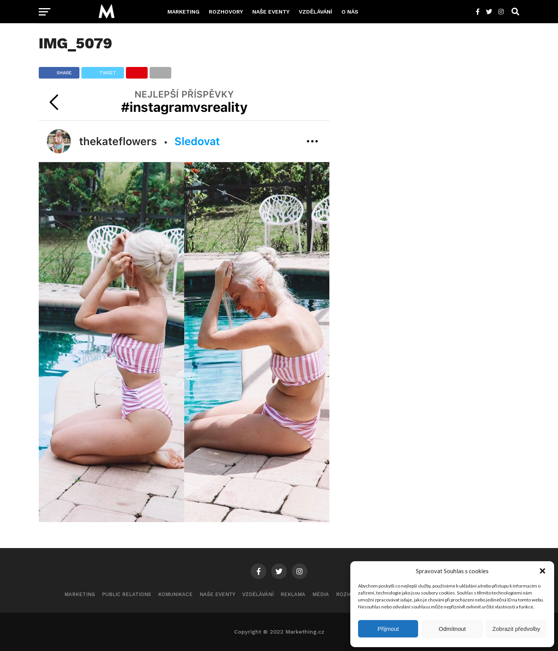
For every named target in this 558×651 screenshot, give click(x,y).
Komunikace (175, 594)
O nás (349, 12)
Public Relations (126, 594)
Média (320, 594)
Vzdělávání (315, 12)
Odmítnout (452, 628)
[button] (542, 571)
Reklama (293, 594)
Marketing (183, 12)
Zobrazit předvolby (516, 628)
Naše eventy (270, 12)
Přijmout (388, 628)
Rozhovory (226, 12)
